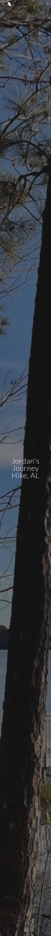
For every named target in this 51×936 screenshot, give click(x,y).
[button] (3, 4)
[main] (26, 468)
